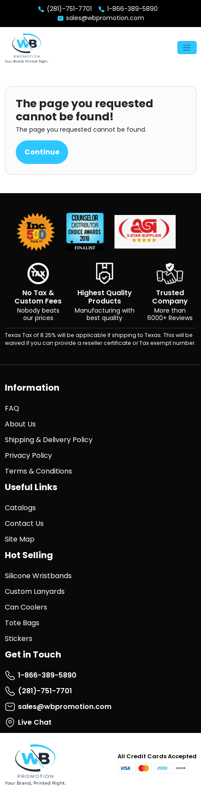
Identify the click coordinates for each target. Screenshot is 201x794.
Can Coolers (26, 607)
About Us (20, 424)
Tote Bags (22, 623)
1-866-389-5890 (128, 8)
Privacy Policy (28, 455)
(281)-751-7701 (65, 8)
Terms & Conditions (38, 471)
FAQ (12, 408)
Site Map (20, 539)
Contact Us (24, 523)
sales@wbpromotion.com (100, 18)
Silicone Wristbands (38, 576)
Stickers (18, 639)
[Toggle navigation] (187, 47)
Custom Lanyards (35, 591)
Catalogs (20, 508)
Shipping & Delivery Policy (49, 440)
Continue (41, 152)
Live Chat (28, 722)
